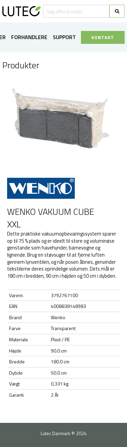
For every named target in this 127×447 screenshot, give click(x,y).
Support (64, 37)
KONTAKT (102, 37)
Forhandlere (29, 37)
